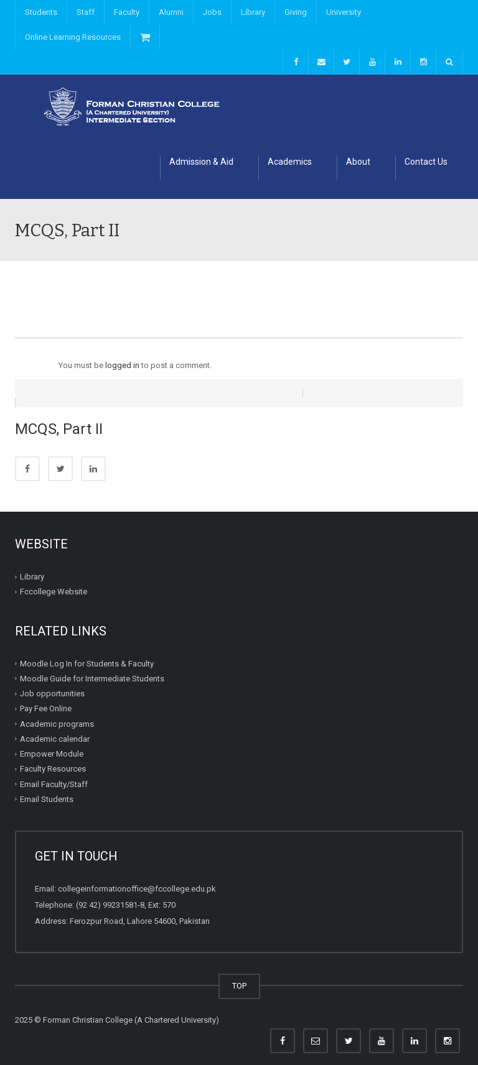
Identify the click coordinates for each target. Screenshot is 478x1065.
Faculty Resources (53, 759)
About (358, 162)
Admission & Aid (201, 162)
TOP (239, 976)
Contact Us (426, 162)
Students (41, 12)
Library (253, 12)
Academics (290, 162)
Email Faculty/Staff (54, 774)
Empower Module (51, 744)
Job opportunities (52, 684)
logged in (122, 365)
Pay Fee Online (46, 699)
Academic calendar (55, 729)
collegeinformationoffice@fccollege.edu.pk (137, 879)
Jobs (212, 12)
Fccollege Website (53, 582)
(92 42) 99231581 (107, 895)
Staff (86, 12)
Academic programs (57, 714)
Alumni (171, 12)
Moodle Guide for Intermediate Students (92, 669)
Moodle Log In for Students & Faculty (87, 653)
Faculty (126, 12)
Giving (295, 12)
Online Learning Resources (73, 37)
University (343, 12)
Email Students (46, 790)
